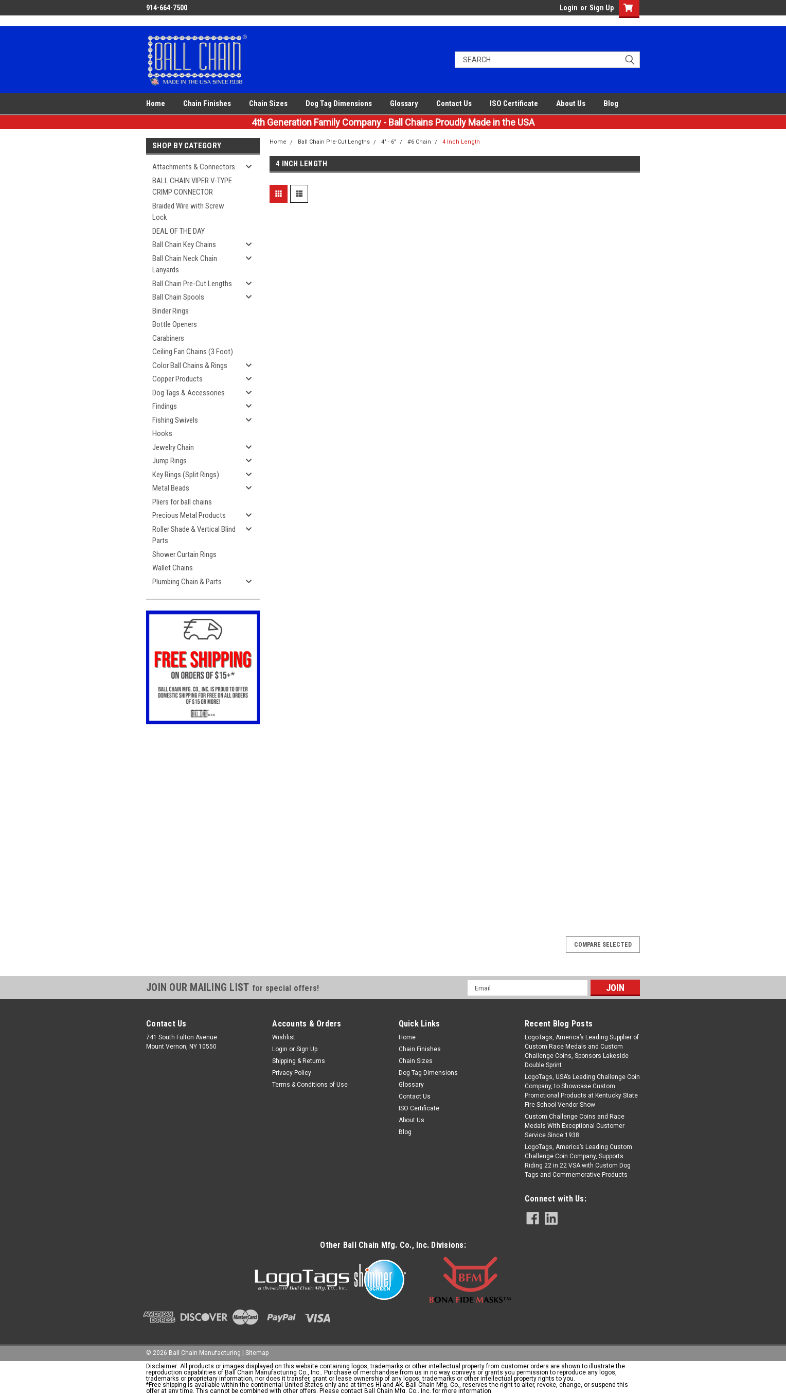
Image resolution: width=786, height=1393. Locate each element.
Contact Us (454, 103)
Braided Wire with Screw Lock (188, 211)
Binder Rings (170, 311)
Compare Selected (603, 944)
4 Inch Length (461, 141)
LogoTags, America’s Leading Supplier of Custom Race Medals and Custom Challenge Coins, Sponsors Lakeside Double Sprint (582, 1051)
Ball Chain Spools (178, 297)
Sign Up (602, 8)
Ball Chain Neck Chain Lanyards (184, 264)
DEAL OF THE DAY (178, 231)
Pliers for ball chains (182, 502)
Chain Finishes (207, 103)
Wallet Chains (172, 567)
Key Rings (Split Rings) (185, 474)
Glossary (404, 103)
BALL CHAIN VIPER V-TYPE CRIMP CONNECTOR (192, 186)
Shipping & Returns (298, 1061)
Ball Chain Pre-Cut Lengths (192, 283)
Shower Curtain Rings (184, 554)
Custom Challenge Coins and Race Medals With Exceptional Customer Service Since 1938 (574, 1126)
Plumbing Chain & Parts (187, 581)
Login (569, 8)
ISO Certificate (514, 103)
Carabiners (168, 338)
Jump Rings (169, 460)
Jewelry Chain (173, 447)
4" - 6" (388, 141)
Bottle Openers (174, 324)
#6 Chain (419, 141)
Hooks (162, 433)
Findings (164, 406)
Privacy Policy (291, 1072)
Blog (610, 103)
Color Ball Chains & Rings (189, 365)
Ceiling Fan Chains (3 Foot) (192, 351)
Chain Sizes (268, 103)
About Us (570, 103)
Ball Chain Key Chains (184, 244)
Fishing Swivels (175, 420)
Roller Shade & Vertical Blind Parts (194, 535)
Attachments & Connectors (193, 166)
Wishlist (283, 1037)
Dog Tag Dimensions (339, 103)
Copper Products (177, 379)
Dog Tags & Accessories (188, 392)
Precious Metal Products (189, 515)
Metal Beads (170, 488)
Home (155, 103)
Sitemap (257, 1352)
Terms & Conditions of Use (310, 1084)
